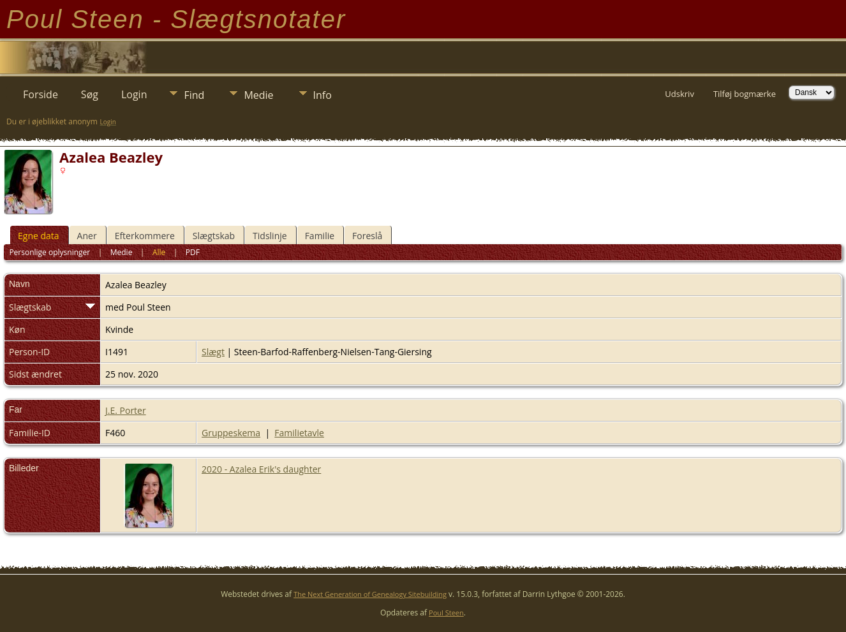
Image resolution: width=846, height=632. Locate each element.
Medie (258, 95)
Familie (319, 236)
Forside (40, 94)
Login (134, 94)
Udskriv (679, 93)
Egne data (38, 236)
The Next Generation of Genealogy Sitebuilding (370, 594)
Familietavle (299, 433)
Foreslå (367, 236)
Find (194, 95)
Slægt (213, 352)
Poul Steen (446, 612)
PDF (193, 252)
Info (322, 95)
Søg (89, 94)
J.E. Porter (125, 410)
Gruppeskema (231, 433)
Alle (158, 252)
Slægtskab (214, 236)
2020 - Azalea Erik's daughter (261, 469)
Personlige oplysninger (49, 252)
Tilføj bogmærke (744, 93)
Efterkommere (145, 236)
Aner (87, 236)
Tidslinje (270, 236)
